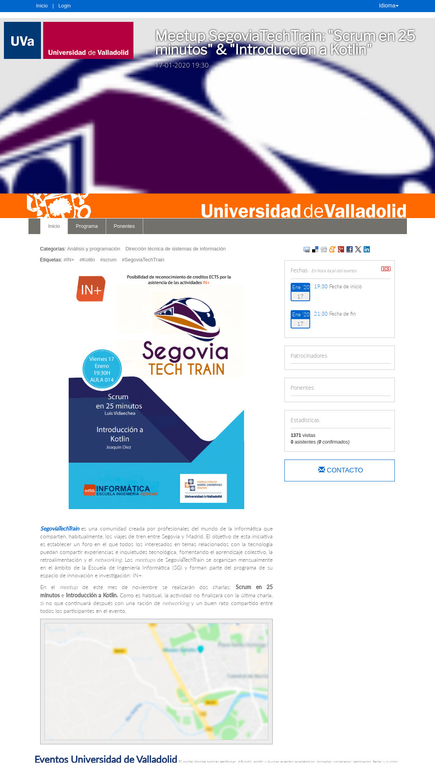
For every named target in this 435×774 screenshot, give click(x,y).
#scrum (108, 260)
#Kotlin (87, 260)
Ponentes (124, 226)
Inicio (42, 6)
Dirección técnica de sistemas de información (176, 249)
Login (65, 6)
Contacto (340, 470)
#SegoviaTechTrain (143, 260)
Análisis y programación (93, 249)
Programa (87, 226)
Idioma (388, 5)
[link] (68, 40)
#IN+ (69, 260)
